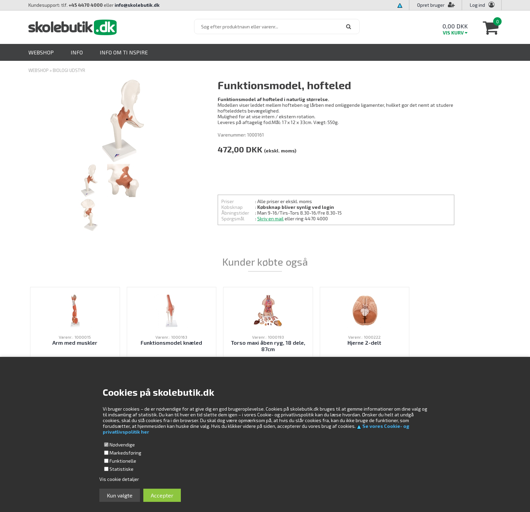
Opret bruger (436, 5)
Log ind (477, 5)
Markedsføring (125, 453)
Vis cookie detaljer (119, 479)
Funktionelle (123, 461)
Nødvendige (122, 444)
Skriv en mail (270, 218)
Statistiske (122, 469)
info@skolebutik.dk (137, 5)
